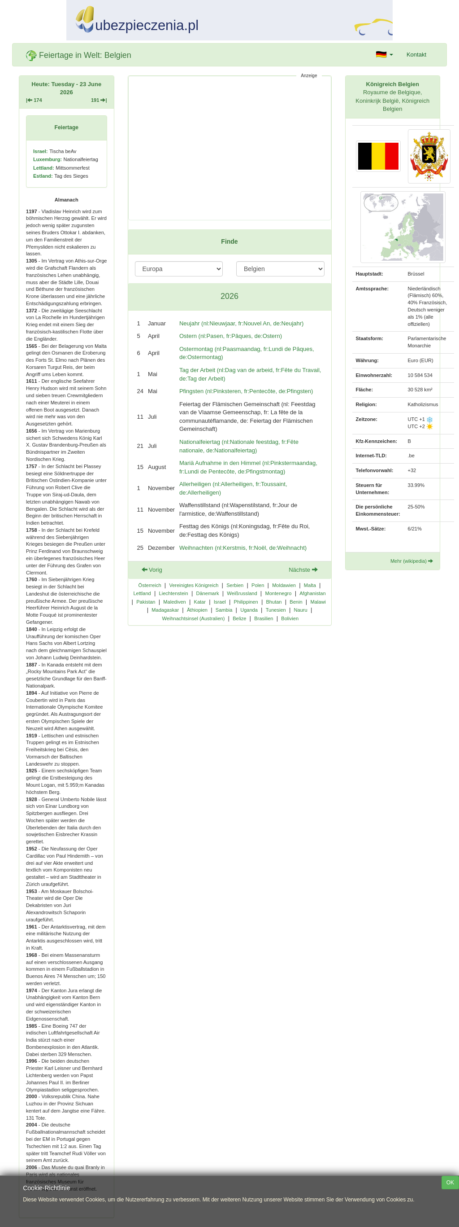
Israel (220, 602)
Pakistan (145, 602)
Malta (310, 585)
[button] (384, 55)
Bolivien (290, 618)
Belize (239, 618)
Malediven (174, 602)
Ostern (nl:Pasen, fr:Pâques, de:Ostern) (230, 336)
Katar (200, 602)
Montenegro (278, 593)
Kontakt (416, 54)
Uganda (249, 610)
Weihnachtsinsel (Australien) (193, 618)
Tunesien (276, 610)
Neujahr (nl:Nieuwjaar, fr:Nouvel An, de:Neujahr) (241, 323)
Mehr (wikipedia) (411, 561)
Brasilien (263, 618)
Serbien (234, 585)
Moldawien (284, 585)
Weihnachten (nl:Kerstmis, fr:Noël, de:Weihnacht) (243, 547)
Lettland (142, 593)
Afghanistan (312, 593)
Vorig (152, 569)
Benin (296, 602)
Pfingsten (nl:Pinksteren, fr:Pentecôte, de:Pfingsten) (246, 391)
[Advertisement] (230, 148)
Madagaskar (165, 610)
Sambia (224, 610)
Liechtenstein (173, 593)
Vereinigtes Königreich (193, 585)
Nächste (303, 569)
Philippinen (246, 602)
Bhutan (274, 602)
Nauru (300, 610)
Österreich (150, 585)
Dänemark (207, 593)
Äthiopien (197, 610)
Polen (257, 585)
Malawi (317, 602)
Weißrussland (242, 593)
